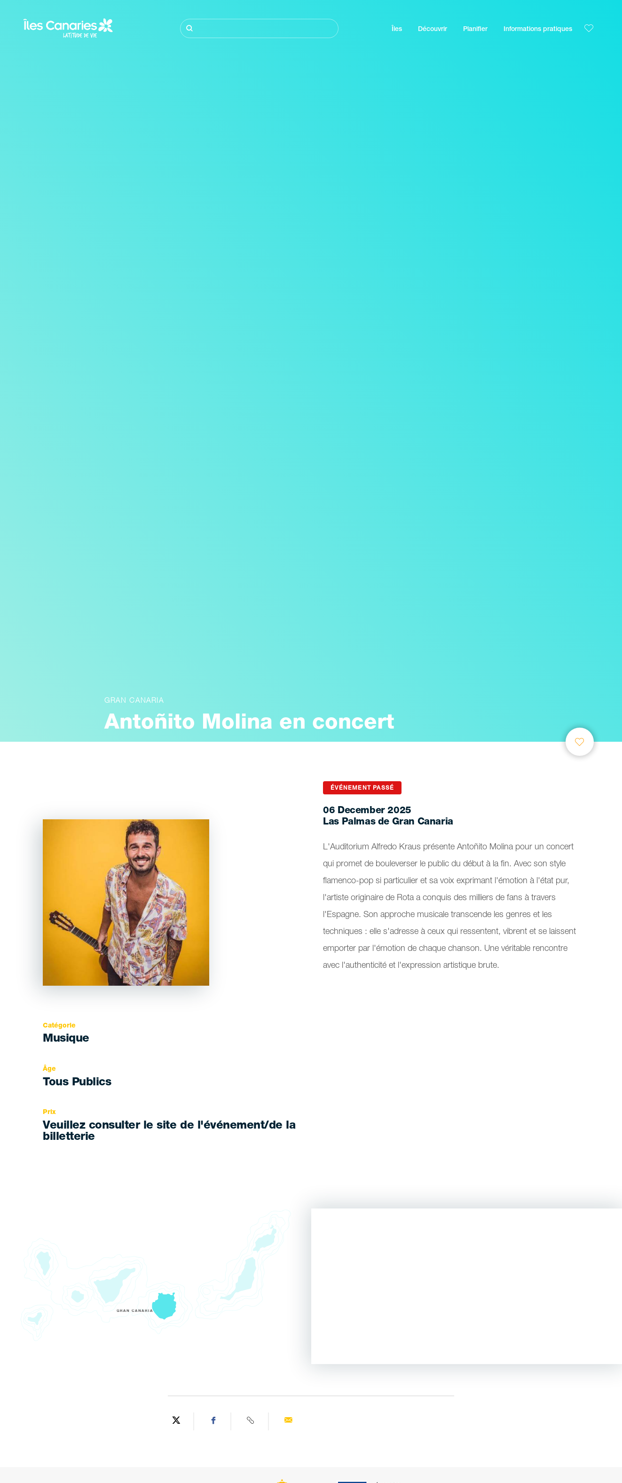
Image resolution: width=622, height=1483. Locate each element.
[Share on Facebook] (214, 1421)
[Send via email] (288, 1421)
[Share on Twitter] (176, 1421)
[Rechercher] (259, 28)
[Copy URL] (251, 1421)
